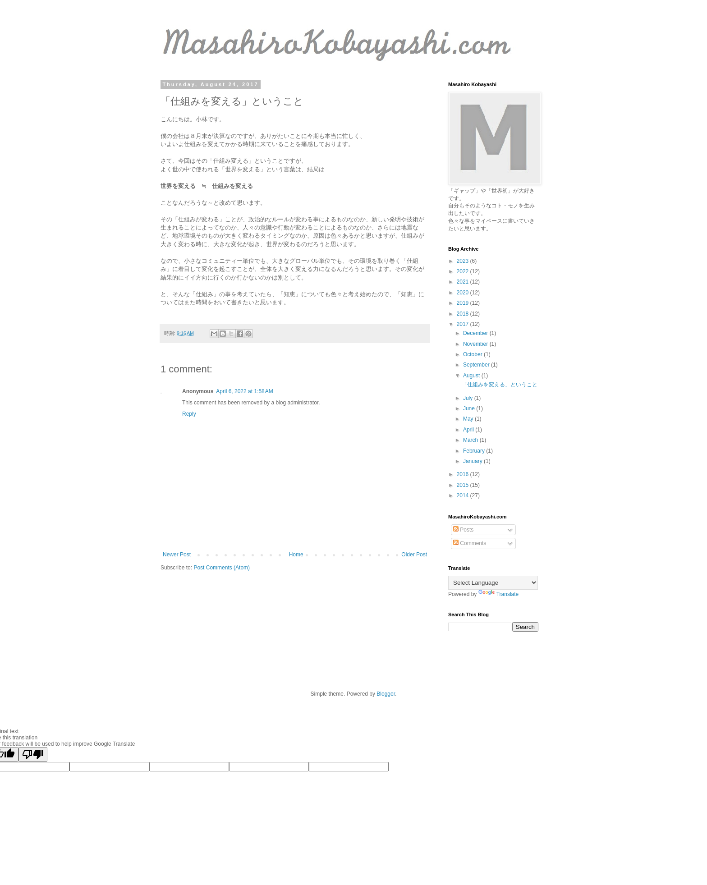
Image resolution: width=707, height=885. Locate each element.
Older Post (414, 554)
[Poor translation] (32, 754)
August (472, 375)
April (469, 429)
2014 (463, 495)
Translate (498, 594)
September (477, 365)
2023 (463, 261)
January (473, 461)
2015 (463, 485)
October (473, 354)
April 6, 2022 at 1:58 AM (244, 391)
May (469, 419)
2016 (463, 474)
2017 (463, 324)
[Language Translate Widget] (493, 583)
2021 (463, 282)
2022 (463, 271)
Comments (469, 543)
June (469, 408)
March (471, 440)
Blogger (385, 694)
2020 (463, 292)
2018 (463, 314)
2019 (463, 303)
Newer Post (177, 554)
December (476, 333)
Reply (189, 414)
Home (296, 554)
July (468, 398)
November (476, 344)
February (474, 451)
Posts (463, 530)
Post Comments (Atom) (221, 567)
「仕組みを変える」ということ (499, 384)
